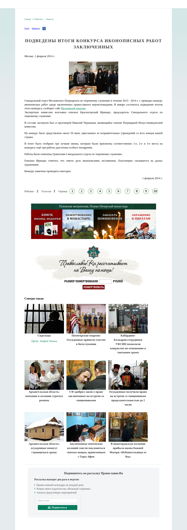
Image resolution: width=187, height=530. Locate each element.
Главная (28, 19)
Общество (38, 19)
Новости (50, 19)
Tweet (27, 28)
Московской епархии (73, 108)
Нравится (36, 28)
